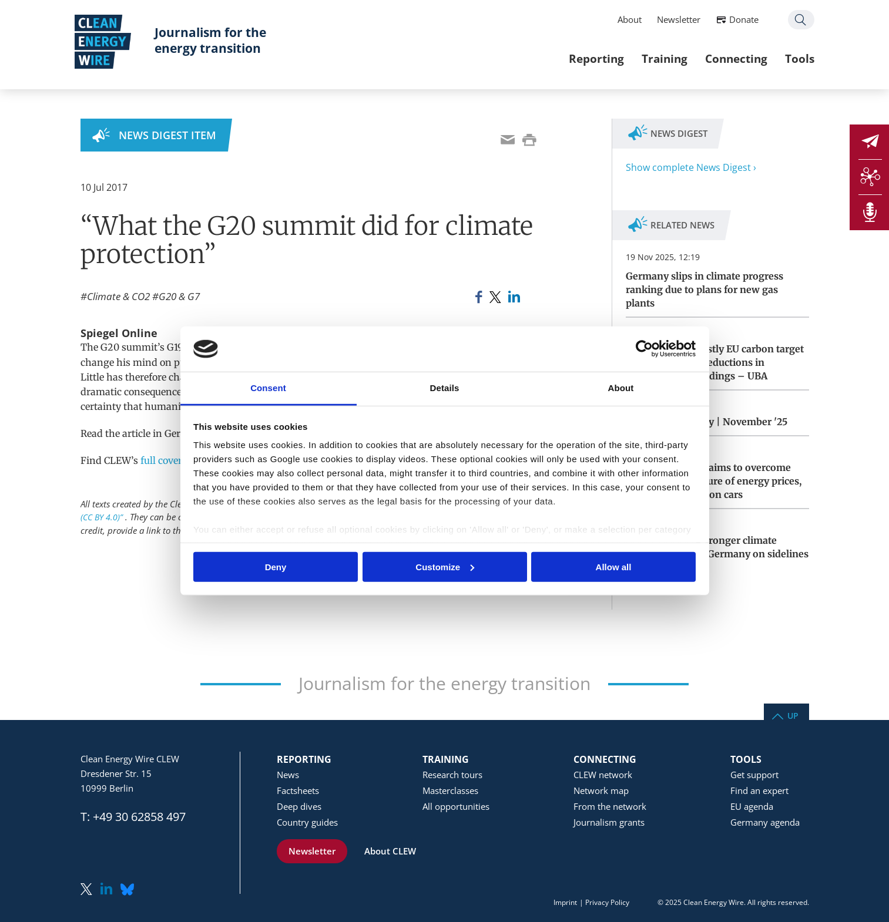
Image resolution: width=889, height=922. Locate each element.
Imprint (565, 902)
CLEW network (602, 774)
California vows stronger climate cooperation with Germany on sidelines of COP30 (717, 553)
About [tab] (621, 388)
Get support (754, 774)
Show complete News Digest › (691, 167)
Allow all (614, 566)
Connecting (731, 58)
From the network (609, 806)
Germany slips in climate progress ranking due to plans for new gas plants (704, 289)
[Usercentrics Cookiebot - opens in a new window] (644, 349)
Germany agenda (765, 822)
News (288, 774)
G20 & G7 (179, 296)
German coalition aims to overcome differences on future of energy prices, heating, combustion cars (713, 481)
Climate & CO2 (118, 296)
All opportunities (455, 806)
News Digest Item (167, 135)
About (624, 19)
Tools (794, 58)
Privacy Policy (607, 902)
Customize (444, 566)
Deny (276, 566)
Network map (601, 790)
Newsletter (673, 19)
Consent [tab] (268, 388)
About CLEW (390, 851)
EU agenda (751, 806)
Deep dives (299, 806)
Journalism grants (609, 822)
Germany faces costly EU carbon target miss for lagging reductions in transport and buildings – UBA (715, 362)
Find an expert (759, 790)
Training (659, 58)
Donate (738, 19)
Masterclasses (450, 790)
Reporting (591, 58)
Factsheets (298, 790)
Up (793, 715)
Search (796, 19)
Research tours (452, 774)
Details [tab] (444, 388)
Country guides (307, 822)
